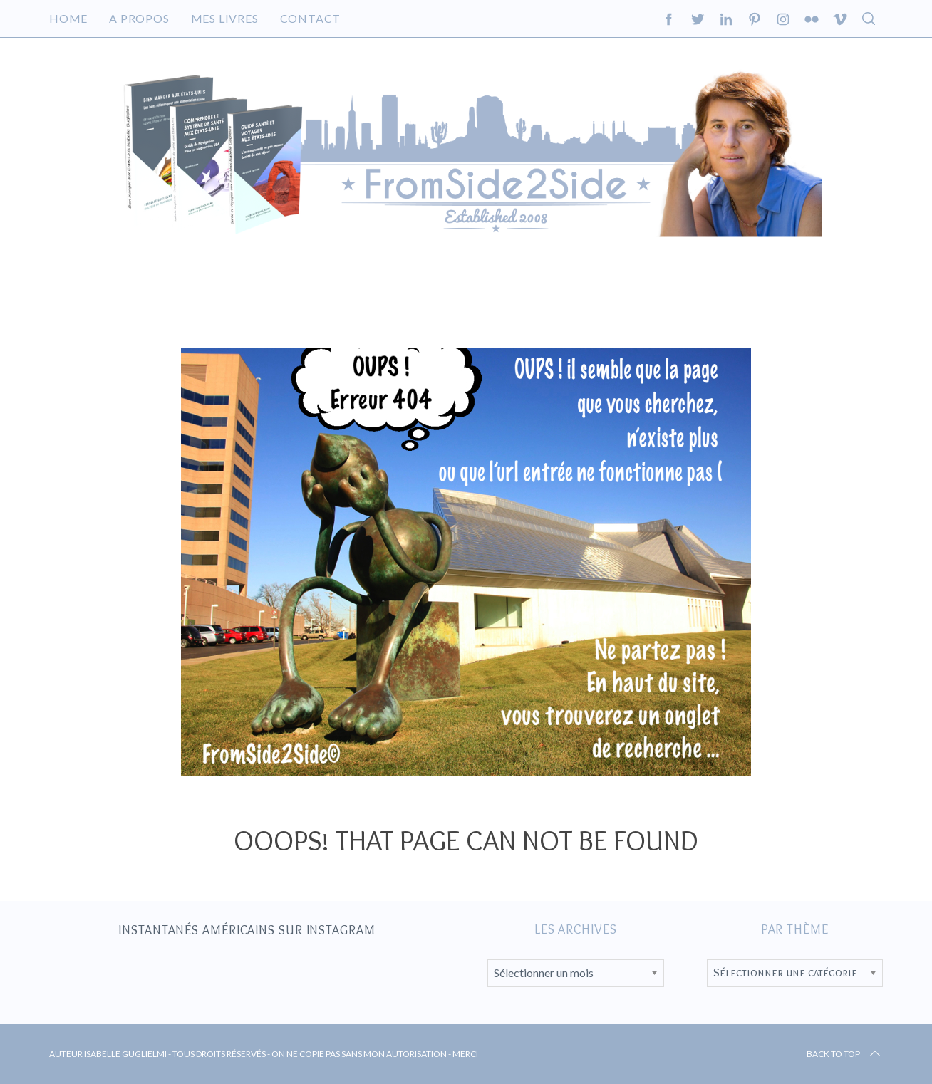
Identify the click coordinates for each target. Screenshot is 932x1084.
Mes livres (225, 18)
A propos (139, 18)
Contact (310, 18)
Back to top (845, 1054)
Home (68, 18)
